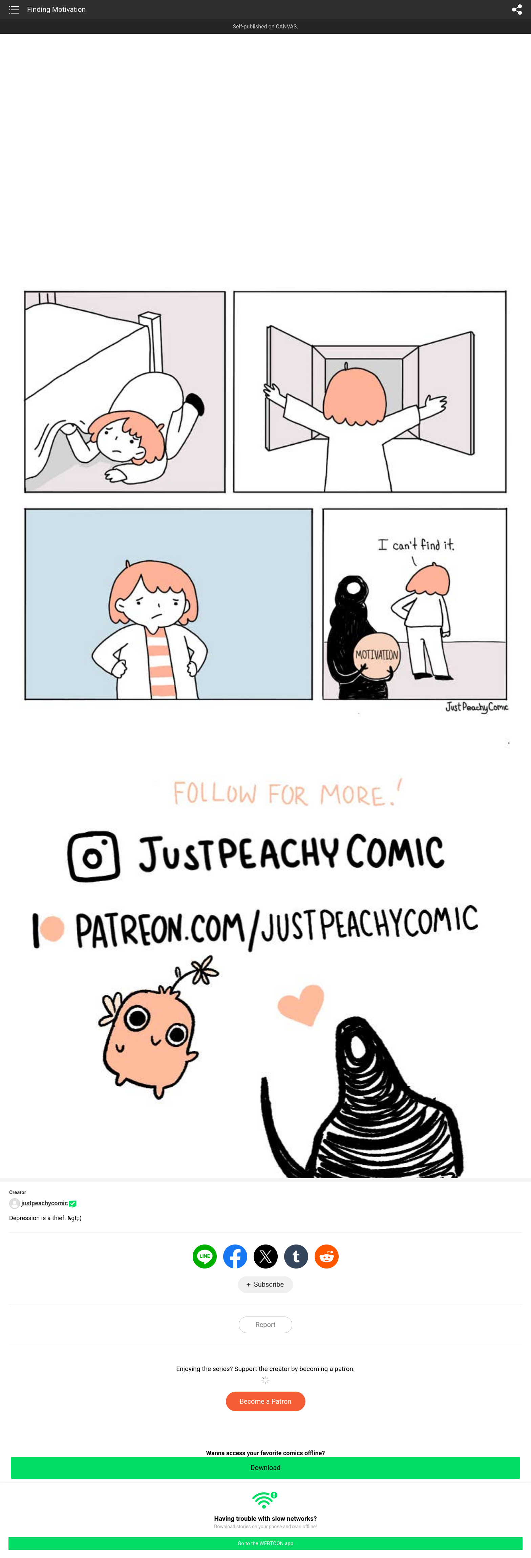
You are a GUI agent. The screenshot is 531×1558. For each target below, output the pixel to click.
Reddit (327, 1257)
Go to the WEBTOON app (265, 1543)
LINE (205, 1257)
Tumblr (296, 1257)
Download (265, 1468)
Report (265, 1325)
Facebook (235, 1257)
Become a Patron (266, 1401)
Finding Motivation (56, 9)
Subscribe (269, 1284)
